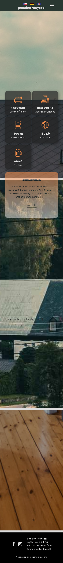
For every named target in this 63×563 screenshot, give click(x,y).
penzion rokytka (31, 8)
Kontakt (31, 205)
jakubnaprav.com (38, 557)
